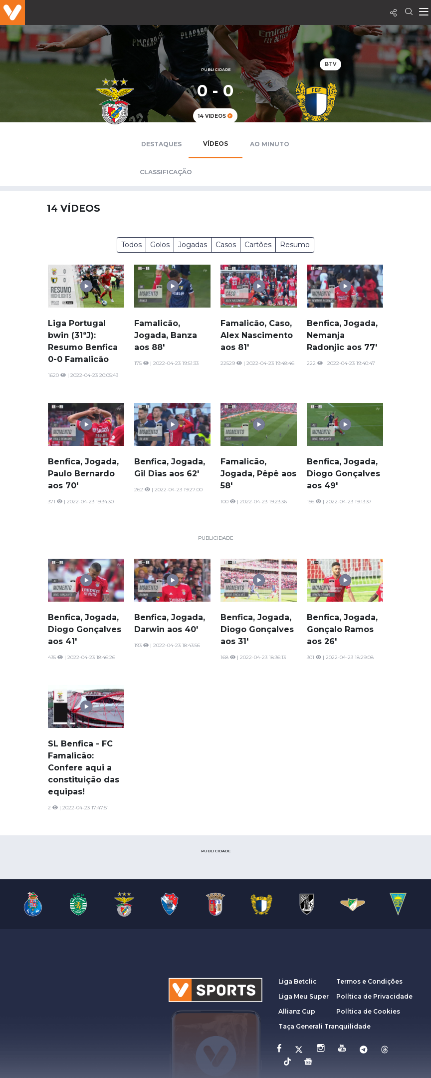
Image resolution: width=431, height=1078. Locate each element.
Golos (160, 244)
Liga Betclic (297, 981)
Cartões (257, 244)
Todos (131, 244)
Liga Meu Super (303, 996)
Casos (226, 244)
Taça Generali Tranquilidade (324, 1026)
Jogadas (192, 244)
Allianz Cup (296, 1011)
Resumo (295, 244)
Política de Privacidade (374, 996)
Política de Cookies (368, 1011)
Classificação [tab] (166, 172)
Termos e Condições (369, 981)
